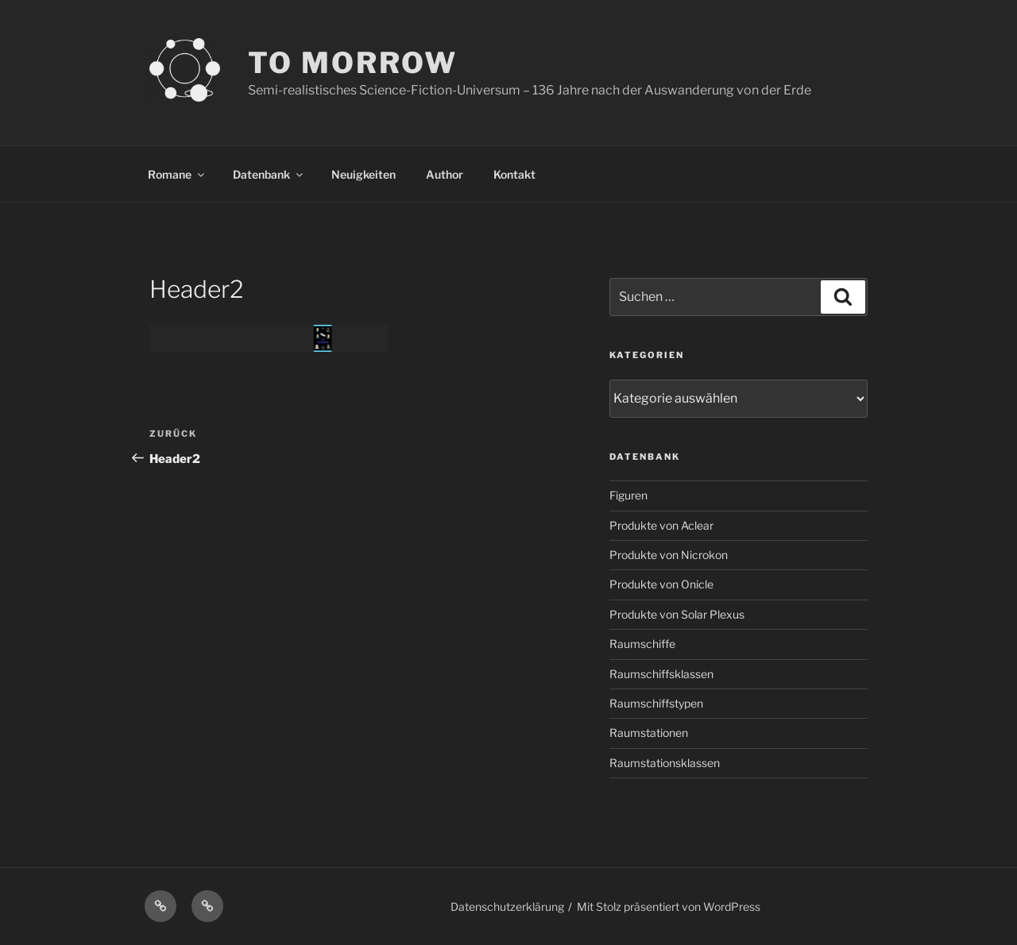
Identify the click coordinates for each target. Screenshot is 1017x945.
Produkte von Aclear (661, 525)
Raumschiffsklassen (661, 674)
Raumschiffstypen (656, 703)
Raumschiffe (642, 643)
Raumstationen (648, 732)
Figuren (628, 495)
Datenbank (269, 174)
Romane (177, 174)
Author (444, 174)
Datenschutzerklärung (507, 906)
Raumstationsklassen (664, 763)
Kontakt (514, 174)
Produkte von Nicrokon (668, 554)
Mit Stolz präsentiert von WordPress (668, 906)
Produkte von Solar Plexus (676, 614)
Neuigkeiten (363, 174)
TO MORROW (353, 62)
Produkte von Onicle (661, 584)
